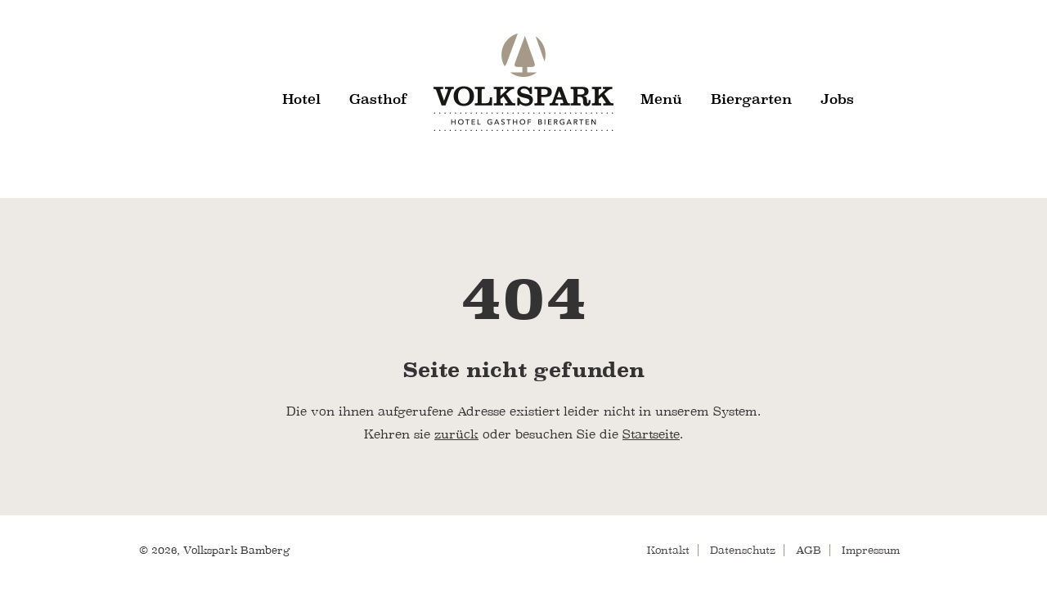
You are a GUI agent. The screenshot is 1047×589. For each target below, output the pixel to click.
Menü (661, 99)
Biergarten (751, 99)
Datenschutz (742, 550)
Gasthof (378, 99)
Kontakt (668, 550)
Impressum (871, 550)
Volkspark (523, 82)
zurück (456, 434)
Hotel (301, 99)
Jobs (837, 99)
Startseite (651, 434)
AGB (808, 550)
